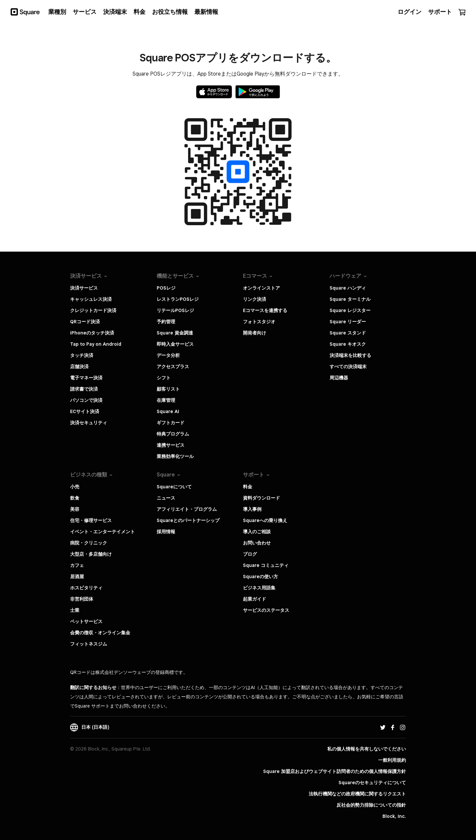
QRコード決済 (85, 321)
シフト (164, 377)
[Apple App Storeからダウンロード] (214, 91)
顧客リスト (168, 389)
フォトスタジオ (259, 321)
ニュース (166, 498)
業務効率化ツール (175, 456)
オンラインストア (261, 288)
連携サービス (170, 445)
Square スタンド (348, 332)
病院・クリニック (88, 542)
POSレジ (166, 288)
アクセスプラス (173, 366)
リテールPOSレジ (175, 310)
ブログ (250, 554)
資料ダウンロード (261, 498)
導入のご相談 (257, 531)
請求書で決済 (84, 389)
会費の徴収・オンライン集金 (100, 632)
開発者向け (254, 332)
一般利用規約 (392, 760)
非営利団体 (81, 599)
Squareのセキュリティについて (372, 782)
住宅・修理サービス (91, 520)
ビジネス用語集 (259, 587)
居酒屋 (77, 576)
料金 (247, 486)
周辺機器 (339, 377)
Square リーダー (348, 321)
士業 (74, 610)
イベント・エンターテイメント (102, 531)
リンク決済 (254, 299)
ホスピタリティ (86, 587)
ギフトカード (170, 422)
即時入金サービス (175, 344)
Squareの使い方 (260, 576)
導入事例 (252, 509)
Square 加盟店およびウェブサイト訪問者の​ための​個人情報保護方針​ (334, 771)
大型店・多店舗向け (91, 554)
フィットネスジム (88, 644)
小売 (74, 486)
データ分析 (168, 355)
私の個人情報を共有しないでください (366, 749)
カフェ (77, 565)
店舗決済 (79, 366)
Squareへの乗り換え (265, 520)
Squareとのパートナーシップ (188, 520)
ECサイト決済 (84, 411)
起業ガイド (254, 599)
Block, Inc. (394, 816)
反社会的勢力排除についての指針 (371, 805)
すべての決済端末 (348, 366)
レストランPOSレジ (178, 299)
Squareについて (174, 486)
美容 (74, 509)
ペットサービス (86, 621)
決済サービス (84, 288)
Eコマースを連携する (265, 310)
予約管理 (166, 321)
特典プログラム (173, 434)
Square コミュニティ (266, 565)
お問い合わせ (257, 542)
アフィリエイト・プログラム (187, 509)
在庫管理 (166, 400)
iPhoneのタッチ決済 (92, 332)
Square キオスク (348, 344)
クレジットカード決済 (93, 310)
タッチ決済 (81, 355)
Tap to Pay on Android (95, 344)
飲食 (74, 498)
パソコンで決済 (86, 400)
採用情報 (166, 531)
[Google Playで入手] (257, 91)
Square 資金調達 (175, 332)
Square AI (168, 411)
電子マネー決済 (86, 377)
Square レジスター (350, 310)
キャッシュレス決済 (91, 299)
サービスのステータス (266, 610)
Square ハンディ (348, 288)
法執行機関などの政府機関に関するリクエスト (357, 793)
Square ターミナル (350, 299)
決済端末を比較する (350, 355)
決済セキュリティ (88, 422)
